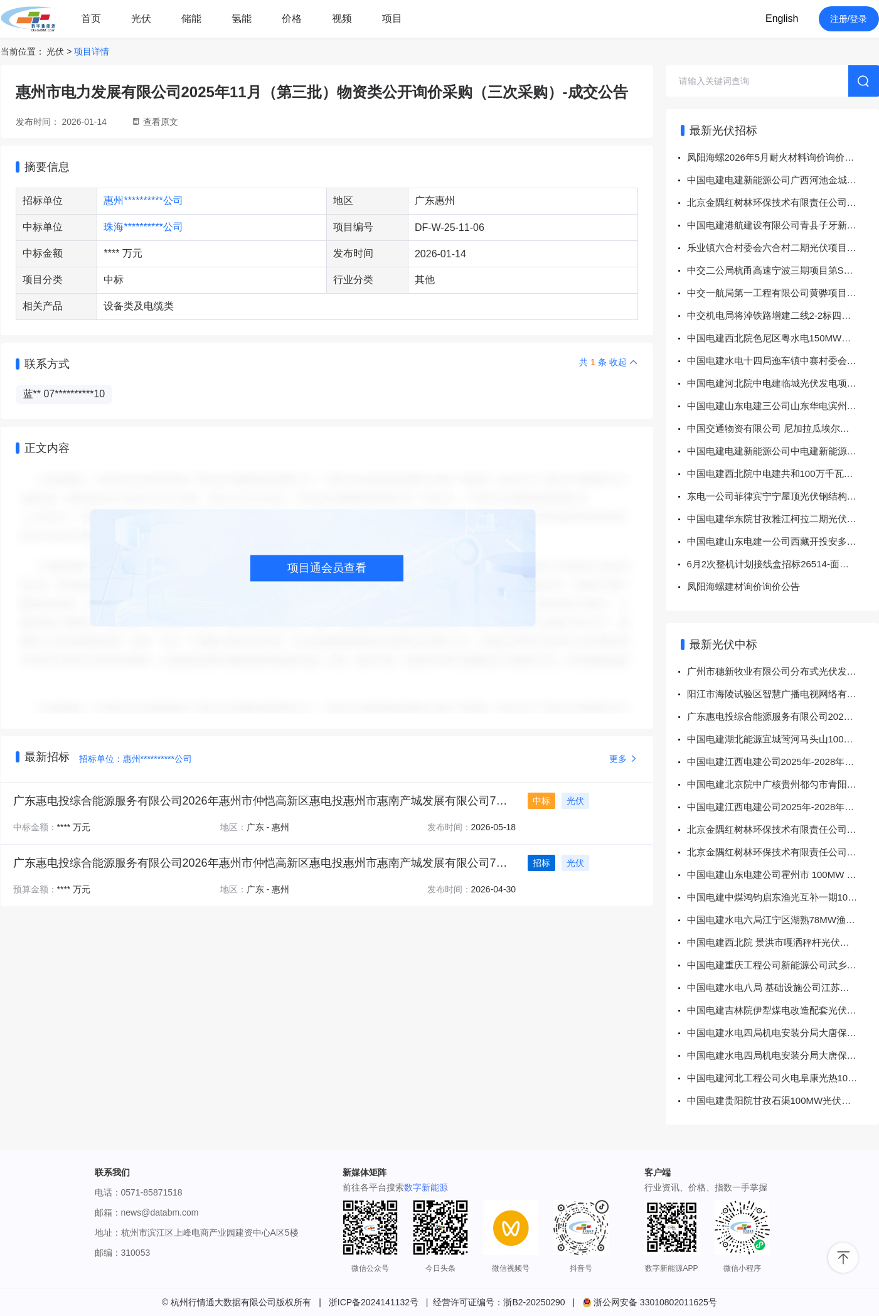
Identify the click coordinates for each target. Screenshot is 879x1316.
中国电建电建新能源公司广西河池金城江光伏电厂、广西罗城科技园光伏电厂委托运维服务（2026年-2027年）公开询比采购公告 (783, 179)
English (781, 18)
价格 (292, 18)
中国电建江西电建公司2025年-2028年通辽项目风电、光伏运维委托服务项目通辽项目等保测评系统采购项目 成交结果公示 (783, 761)
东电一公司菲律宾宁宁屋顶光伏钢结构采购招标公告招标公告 (783, 496)
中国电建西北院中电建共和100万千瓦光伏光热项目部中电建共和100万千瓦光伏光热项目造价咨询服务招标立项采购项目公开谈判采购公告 (783, 473)
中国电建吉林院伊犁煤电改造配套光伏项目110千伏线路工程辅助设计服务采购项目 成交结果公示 (783, 1010)
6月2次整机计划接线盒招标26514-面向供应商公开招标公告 (783, 564)
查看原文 (160, 122)
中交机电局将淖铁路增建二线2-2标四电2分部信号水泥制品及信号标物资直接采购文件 (783, 315)
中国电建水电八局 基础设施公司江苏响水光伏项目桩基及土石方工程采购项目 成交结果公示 (783, 987)
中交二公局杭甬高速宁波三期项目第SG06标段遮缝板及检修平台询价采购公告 (783, 270)
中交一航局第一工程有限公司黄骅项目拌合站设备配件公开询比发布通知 (783, 292)
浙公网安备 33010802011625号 (649, 1302)
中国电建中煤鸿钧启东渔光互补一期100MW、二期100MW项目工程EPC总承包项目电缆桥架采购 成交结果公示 (783, 897)
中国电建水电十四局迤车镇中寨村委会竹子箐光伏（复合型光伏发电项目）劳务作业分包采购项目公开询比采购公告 (783, 360)
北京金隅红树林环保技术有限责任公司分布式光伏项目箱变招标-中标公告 (783, 829)
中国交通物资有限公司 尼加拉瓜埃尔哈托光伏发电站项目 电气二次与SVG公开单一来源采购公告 (783, 428)
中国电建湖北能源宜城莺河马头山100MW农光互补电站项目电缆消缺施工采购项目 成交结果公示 (783, 739)
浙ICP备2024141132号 (373, 1302)
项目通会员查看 (326, 568)
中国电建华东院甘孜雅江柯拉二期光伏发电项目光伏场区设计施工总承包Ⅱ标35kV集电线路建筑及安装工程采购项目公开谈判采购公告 (783, 518)
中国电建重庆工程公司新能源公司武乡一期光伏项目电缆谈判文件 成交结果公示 (783, 965)
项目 (392, 18)
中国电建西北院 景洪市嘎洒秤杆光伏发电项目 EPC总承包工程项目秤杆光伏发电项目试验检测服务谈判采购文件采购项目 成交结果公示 (783, 942)
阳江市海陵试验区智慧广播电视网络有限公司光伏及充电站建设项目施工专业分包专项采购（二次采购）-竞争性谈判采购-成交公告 (783, 693)
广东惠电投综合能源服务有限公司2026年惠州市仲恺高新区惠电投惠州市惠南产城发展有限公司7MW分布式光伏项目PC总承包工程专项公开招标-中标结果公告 (783, 716)
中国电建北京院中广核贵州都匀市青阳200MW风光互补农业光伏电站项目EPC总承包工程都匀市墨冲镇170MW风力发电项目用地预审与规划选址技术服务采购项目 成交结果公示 (783, 784)
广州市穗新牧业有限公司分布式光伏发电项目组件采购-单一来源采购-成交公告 (783, 671)
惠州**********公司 (143, 200)
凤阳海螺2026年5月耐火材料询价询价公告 (775, 157)
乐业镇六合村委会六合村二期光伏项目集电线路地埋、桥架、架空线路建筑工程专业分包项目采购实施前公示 (783, 247)
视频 (342, 18)
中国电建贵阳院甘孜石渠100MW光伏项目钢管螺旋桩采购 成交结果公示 (783, 1100)
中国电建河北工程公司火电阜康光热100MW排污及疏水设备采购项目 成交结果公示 (783, 1078)
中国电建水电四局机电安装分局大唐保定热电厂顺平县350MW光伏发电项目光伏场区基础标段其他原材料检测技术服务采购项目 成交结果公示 (783, 1055)
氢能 (242, 18)
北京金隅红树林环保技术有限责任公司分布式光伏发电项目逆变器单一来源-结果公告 (783, 852)
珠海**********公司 (143, 227)
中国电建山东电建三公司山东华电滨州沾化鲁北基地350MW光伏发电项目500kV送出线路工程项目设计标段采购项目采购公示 (783, 405)
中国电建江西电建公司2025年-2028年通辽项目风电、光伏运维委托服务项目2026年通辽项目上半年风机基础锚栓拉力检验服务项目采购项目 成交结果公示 (783, 806)
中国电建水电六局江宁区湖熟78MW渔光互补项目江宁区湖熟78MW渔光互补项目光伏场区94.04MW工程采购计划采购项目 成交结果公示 (783, 919)
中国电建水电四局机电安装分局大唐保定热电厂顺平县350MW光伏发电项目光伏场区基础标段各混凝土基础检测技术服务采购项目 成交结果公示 (783, 1032)
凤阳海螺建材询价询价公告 (743, 586)
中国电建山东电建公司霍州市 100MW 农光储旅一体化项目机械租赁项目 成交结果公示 (783, 874)
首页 (91, 18)
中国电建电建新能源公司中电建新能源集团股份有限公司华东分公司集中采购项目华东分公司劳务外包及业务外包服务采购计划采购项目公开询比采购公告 (783, 451)
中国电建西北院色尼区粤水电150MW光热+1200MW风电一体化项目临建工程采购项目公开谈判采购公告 (783, 338)
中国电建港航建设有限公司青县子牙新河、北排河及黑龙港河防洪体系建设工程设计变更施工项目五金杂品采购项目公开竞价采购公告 (783, 225)
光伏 (141, 18)
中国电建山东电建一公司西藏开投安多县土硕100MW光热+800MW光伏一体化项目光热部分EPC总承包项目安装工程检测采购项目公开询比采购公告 (783, 541)
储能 (191, 18)
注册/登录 (849, 19)
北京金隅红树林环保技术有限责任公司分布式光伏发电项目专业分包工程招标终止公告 (783, 202)
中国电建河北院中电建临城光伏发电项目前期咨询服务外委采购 (783, 383)
